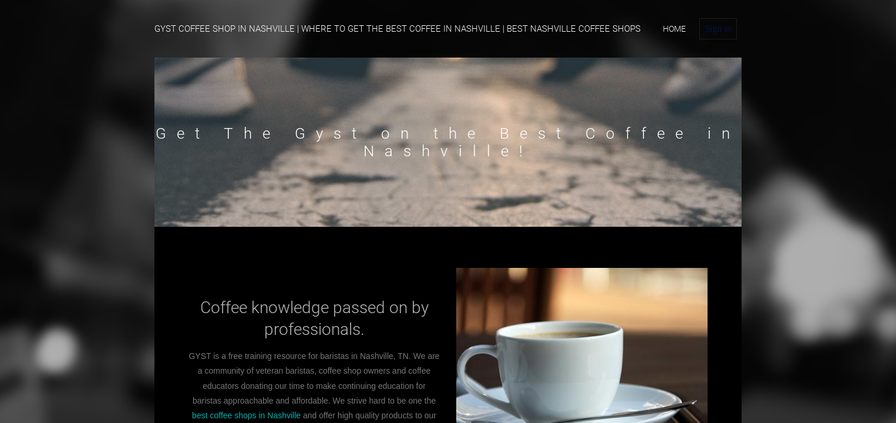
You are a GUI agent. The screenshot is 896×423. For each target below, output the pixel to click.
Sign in (718, 28)
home (674, 28)
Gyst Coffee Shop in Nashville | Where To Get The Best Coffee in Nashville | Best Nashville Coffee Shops (397, 29)
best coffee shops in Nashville (246, 415)
